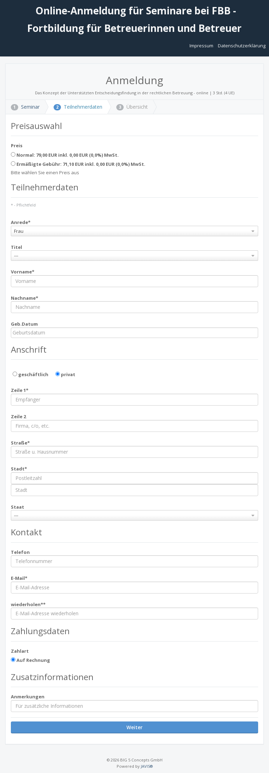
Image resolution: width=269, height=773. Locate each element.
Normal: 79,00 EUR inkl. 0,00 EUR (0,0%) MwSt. (65, 155)
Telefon (20, 552)
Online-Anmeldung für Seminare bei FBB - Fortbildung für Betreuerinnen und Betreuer (134, 19)
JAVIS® (147, 766)
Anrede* (20, 222)
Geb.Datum (24, 324)
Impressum (201, 45)
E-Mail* (19, 578)
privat (65, 374)
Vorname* (22, 272)
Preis (16, 145)
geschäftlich (30, 374)
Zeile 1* (19, 390)
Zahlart (20, 651)
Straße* (20, 443)
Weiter (134, 727)
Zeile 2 (18, 416)
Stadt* (19, 469)
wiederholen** (28, 604)
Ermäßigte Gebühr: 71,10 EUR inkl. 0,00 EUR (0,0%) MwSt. (78, 164)
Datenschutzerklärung (241, 45)
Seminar (25, 106)
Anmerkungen (27, 696)
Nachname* (24, 298)
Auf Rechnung (30, 660)
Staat (17, 507)
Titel (16, 247)
